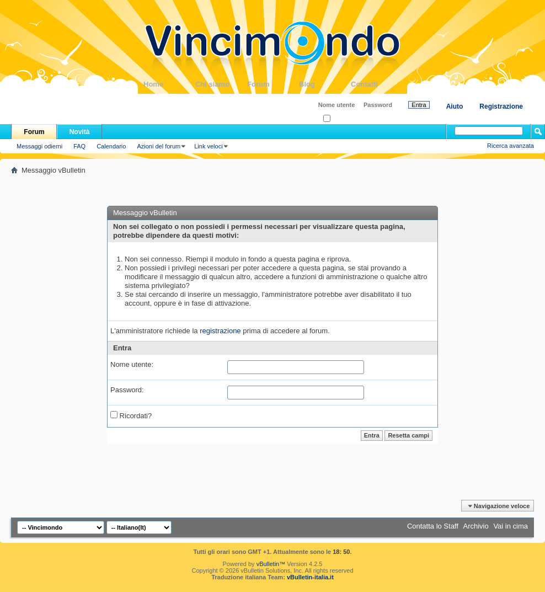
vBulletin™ (271, 564)
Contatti (377, 84)
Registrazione (501, 106)
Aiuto (454, 106)
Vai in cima (510, 526)
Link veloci (208, 146)
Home (169, 84)
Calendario (111, 146)
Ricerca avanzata (510, 145)
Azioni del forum (158, 146)
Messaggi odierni (39, 146)
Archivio (476, 526)
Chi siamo (221, 84)
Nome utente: (131, 364)
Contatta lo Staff (432, 526)
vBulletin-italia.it (310, 577)
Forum (273, 84)
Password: (127, 390)
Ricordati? (340, 119)
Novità (80, 132)
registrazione (220, 331)
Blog (325, 84)
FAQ (79, 146)
